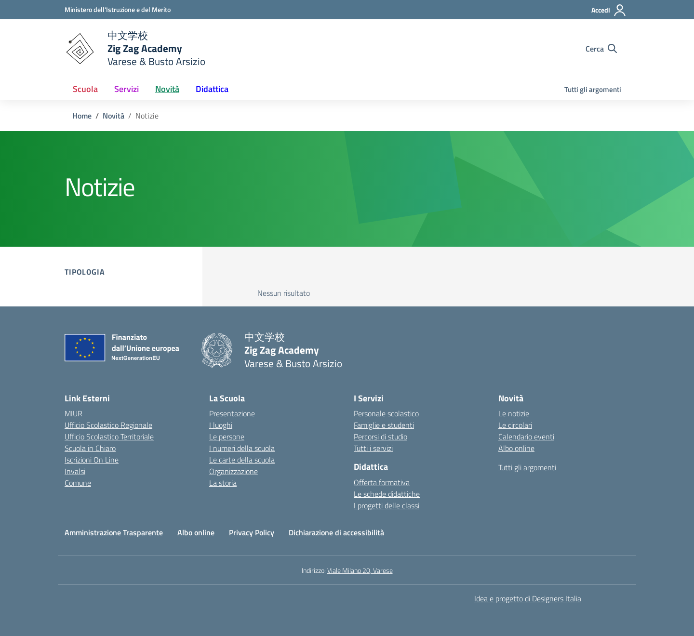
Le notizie (513, 413)
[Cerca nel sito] (601, 48)
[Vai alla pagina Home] (82, 115)
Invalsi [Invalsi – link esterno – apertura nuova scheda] (75, 471)
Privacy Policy (251, 532)
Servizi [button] (126, 88)
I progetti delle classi (386, 505)
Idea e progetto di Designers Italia (527, 598)
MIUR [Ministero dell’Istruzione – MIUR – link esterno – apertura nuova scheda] (73, 413)
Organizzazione (233, 471)
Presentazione (232, 413)
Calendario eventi (526, 436)
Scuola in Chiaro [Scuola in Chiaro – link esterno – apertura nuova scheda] (90, 448)
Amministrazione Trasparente (114, 532)
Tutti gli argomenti (592, 89)
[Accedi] (608, 10)
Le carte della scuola (242, 459)
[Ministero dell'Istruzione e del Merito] (118, 9)
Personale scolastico (386, 413)
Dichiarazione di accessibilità (336, 532)
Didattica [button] (212, 88)
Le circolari (515, 425)
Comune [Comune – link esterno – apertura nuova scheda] (78, 483)
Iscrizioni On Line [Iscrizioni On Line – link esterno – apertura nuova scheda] (92, 459)
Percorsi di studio (380, 436)
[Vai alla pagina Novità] (113, 115)
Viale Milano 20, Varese (360, 570)
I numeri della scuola (242, 448)
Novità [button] (167, 88)
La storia (223, 483)
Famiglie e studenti (384, 425)
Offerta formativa (382, 482)
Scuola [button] (85, 88)
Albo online (516, 448)
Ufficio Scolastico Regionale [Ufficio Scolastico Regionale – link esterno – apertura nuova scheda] (108, 425)
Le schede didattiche (387, 494)
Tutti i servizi (373, 448)
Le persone (226, 436)
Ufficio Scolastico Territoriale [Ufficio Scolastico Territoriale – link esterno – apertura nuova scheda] (109, 436)
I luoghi (220, 425)
